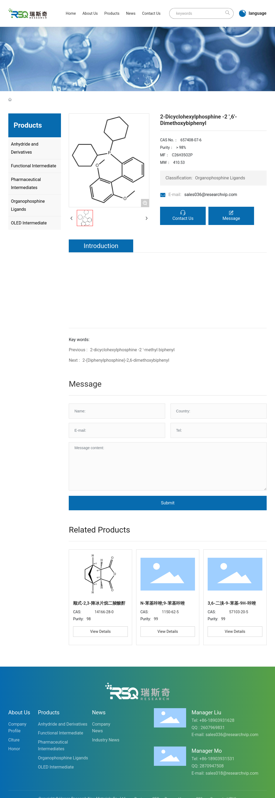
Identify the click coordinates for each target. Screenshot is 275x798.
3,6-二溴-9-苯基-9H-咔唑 (232, 603)
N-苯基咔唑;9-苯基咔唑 (162, 603)
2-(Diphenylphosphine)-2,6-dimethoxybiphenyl (125, 360)
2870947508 (212, 766)
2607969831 (213, 727)
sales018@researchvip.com (231, 773)
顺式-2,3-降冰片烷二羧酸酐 (99, 603)
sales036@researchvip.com (210, 194)
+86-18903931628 (216, 720)
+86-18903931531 (216, 758)
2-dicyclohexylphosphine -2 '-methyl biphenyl (132, 349)
